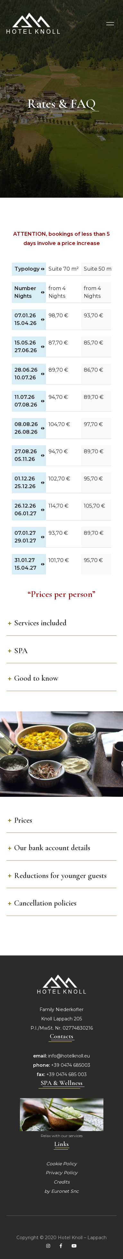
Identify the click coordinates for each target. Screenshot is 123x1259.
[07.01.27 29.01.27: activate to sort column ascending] (29, 537)
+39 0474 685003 (70, 1065)
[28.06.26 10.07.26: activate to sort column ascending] (29, 374)
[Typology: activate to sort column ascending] (29, 269)
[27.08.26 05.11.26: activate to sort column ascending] (29, 455)
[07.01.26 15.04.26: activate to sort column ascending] (29, 319)
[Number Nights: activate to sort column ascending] (29, 292)
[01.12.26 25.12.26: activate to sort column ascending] (29, 482)
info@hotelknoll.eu (69, 1056)
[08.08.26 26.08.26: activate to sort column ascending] (29, 428)
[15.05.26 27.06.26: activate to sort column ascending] (29, 347)
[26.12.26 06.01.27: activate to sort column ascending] (29, 510)
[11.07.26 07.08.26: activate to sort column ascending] (29, 401)
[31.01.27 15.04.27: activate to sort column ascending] (29, 564)
